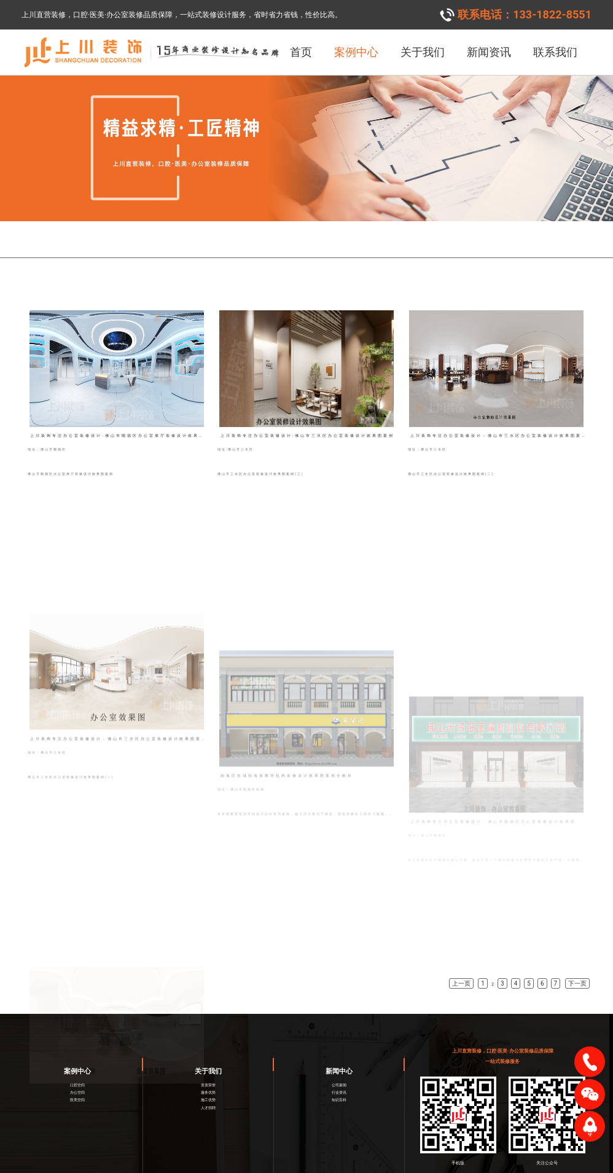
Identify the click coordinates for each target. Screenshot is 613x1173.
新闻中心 (339, 1051)
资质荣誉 (208, 1065)
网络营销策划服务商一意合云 (396, 1166)
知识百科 (339, 1080)
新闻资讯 (489, 51)
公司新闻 (339, 1065)
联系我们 (555, 51)
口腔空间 (77, 1065)
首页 (301, 51)
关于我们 (422, 51)
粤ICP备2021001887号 (320, 1166)
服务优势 (208, 1072)
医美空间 (77, 1080)
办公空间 (77, 1072)
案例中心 (356, 51)
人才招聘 (208, 1088)
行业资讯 (339, 1072)
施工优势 (208, 1080)
